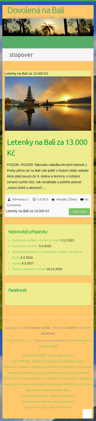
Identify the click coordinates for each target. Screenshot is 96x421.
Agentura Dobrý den (55, 390)
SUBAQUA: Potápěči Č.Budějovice (25, 367)
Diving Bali (55, 384)
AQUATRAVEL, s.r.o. (18, 340)
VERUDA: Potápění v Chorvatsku (70, 367)
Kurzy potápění (78, 373)
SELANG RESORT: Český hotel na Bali (47, 355)
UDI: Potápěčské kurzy (51, 373)
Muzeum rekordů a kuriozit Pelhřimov (48, 407)
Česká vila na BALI (25, 246)
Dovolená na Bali (35, 10)
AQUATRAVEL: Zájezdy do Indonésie (35, 361)
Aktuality (61, 199)
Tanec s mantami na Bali (29, 269)
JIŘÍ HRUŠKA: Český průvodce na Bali (27, 378)
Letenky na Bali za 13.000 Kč (47, 147)
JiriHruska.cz (20, 199)
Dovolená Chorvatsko (20, 373)
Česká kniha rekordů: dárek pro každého (47, 396)
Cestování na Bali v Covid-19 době (36, 240)
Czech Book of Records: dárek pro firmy (47, 401)
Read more (79, 212)
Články (72, 199)
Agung (16, 263)
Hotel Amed (38, 384)
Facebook (17, 290)
